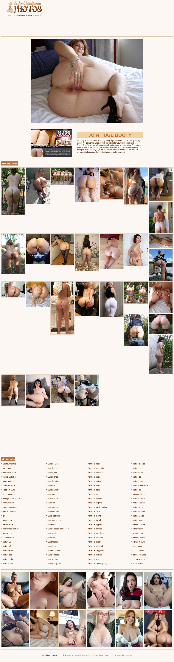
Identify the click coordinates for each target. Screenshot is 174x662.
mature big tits (51, 468)
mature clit (50, 503)
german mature (8, 511)
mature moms (94, 516)
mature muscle (95, 520)
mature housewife (96, 468)
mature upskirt (138, 498)
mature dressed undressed (57, 529)
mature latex (94, 485)
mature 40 (6, 546)
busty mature (7, 481)
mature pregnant (95, 537)
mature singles (138, 464)
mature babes (7, 559)
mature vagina (138, 503)
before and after (8, 477)
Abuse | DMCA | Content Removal (88, 655)
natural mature (138, 524)
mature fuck (50, 546)
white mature (137, 563)
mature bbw (7, 563)
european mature (9, 507)
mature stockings (139, 481)
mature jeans (94, 477)
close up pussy (8, 494)
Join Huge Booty (109, 135)
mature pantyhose (96, 533)
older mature (137, 533)
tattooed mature (138, 555)
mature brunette (52, 490)
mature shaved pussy (97, 563)
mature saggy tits (96, 550)
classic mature (8, 490)
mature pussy (94, 542)
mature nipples (95, 524)
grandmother (7, 520)
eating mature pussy (10, 498)
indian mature (7, 537)
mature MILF (94, 511)
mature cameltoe (52, 494)
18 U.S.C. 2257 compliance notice (118, 655)
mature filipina (51, 542)
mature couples (52, 511)
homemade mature (10, 529)
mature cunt (50, 524)
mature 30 (6, 542)
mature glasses (52, 555)
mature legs (93, 494)
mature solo (137, 477)
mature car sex (52, 498)
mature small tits (138, 472)
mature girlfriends (53, 550)
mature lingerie (95, 503)
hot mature (6, 533)
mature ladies (94, 481)
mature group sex (53, 563)
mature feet (50, 537)
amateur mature (8, 464)
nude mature (137, 529)
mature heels (94, 464)
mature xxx (136, 520)
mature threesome (139, 485)
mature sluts (137, 468)
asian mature (7, 468)
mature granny (51, 559)
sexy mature (137, 546)
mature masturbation (97, 507)
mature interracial (96, 472)
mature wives (137, 516)
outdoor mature (138, 537)
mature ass (6, 555)
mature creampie (52, 516)
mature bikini (51, 472)
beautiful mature (8, 472)
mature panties (95, 529)
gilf (3, 516)
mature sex (93, 559)
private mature (138, 542)
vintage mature (138, 559)
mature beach (51, 464)
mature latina (94, 490)
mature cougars (52, 507)
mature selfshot (95, 555)
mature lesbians (95, 498)
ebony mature (7, 503)
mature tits (136, 490)
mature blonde (51, 477)
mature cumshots (53, 520)
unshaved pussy (138, 494)
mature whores (138, 511)
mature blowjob (52, 481)
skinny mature (138, 550)
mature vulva (137, 507)
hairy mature (7, 524)
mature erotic (51, 533)
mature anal (7, 550)
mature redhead (95, 546)
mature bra (50, 485)
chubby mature (8, 485)
